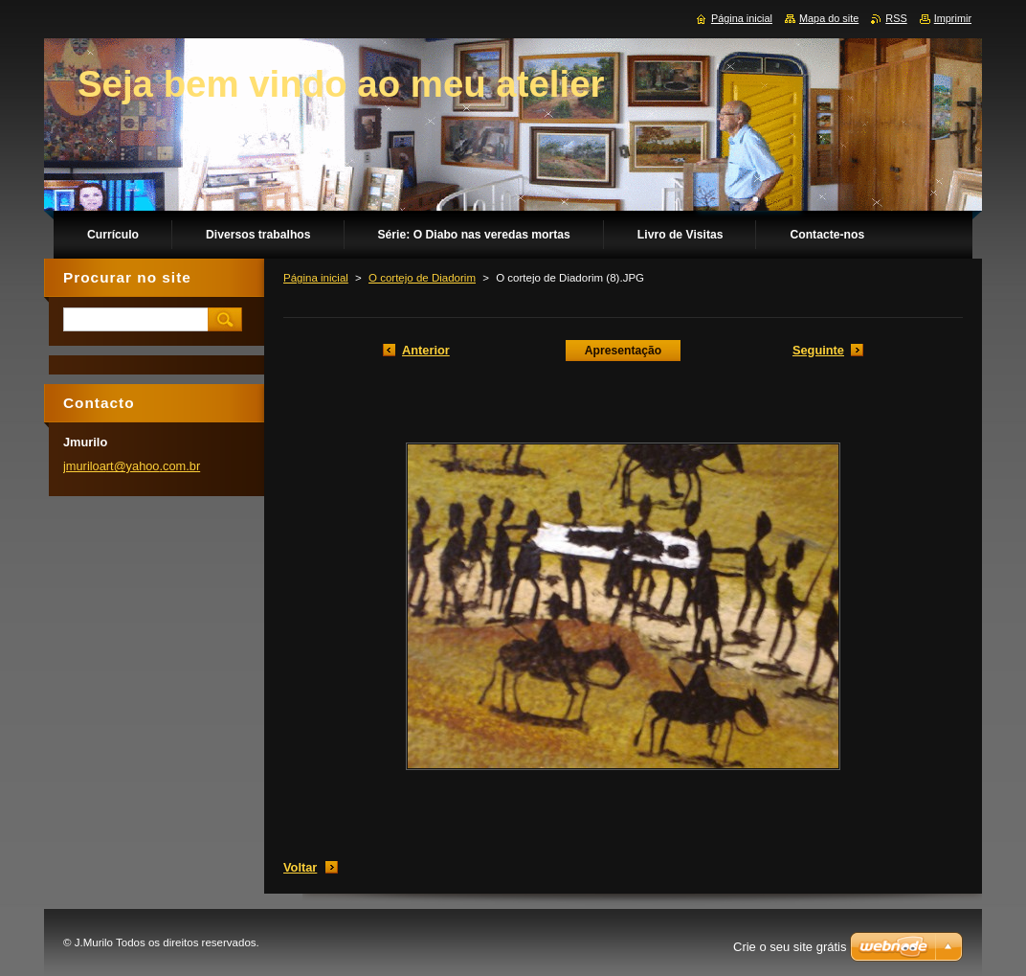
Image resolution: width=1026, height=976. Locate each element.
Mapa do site (829, 18)
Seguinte (818, 350)
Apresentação (623, 350)
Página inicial (315, 278)
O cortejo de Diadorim (422, 278)
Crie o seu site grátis (790, 947)
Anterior (426, 350)
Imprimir (952, 18)
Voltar (300, 867)
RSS (895, 18)
